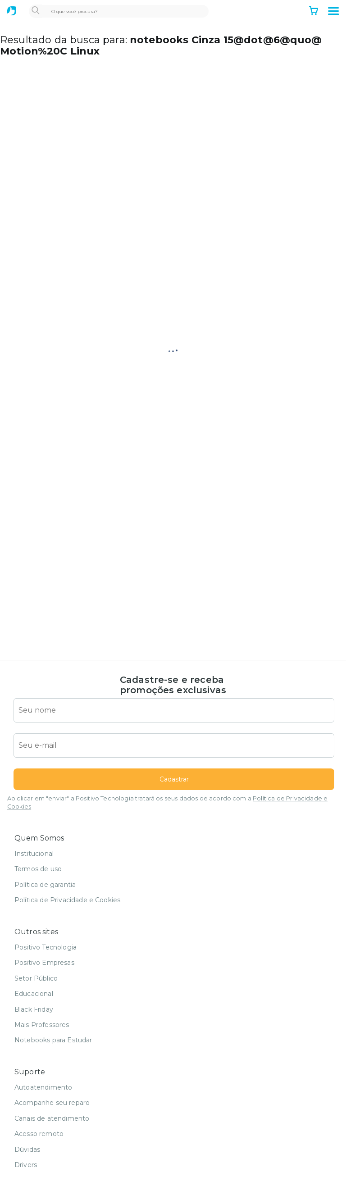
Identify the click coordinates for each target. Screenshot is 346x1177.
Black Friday (33, 1009)
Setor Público (36, 978)
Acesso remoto (39, 1134)
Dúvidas (27, 1149)
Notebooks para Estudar (53, 1040)
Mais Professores (41, 1025)
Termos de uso (38, 869)
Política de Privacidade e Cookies (67, 900)
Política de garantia (45, 885)
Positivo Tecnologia (45, 947)
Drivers (25, 1165)
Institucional (34, 854)
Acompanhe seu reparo (52, 1103)
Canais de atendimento (51, 1118)
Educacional (33, 994)
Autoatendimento (43, 1087)
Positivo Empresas (44, 963)
